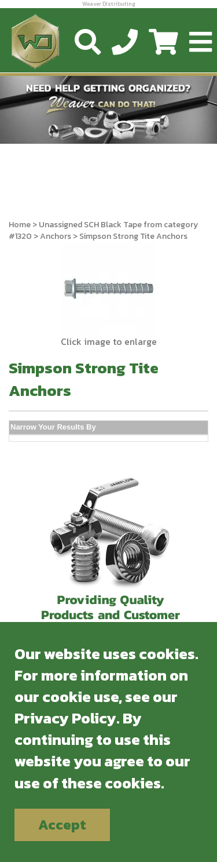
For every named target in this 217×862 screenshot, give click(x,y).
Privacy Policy (65, 718)
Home (20, 225)
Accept (62, 824)
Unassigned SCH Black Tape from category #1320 (103, 230)
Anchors (55, 236)
